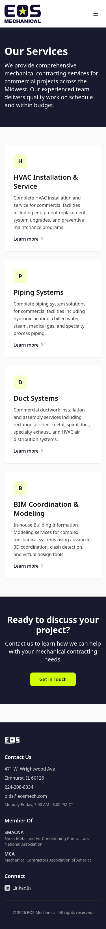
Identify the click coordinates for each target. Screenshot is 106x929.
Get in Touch (53, 679)
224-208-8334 (19, 787)
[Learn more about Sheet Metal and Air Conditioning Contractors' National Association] (53, 838)
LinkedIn (18, 888)
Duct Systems (36, 398)
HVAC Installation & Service (46, 181)
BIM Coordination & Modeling (46, 508)
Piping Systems (39, 292)
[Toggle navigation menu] (95, 13)
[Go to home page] (23, 14)
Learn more (29, 239)
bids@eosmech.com (26, 796)
